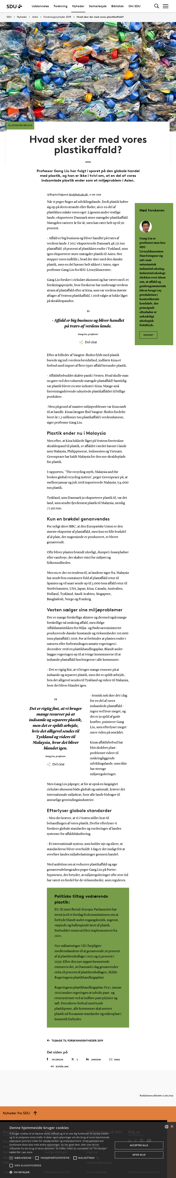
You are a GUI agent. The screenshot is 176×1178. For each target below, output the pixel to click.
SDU (9, 17)
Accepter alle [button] (139, 1145)
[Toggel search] (156, 6)
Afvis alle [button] (139, 1154)
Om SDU (134, 6)
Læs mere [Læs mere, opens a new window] (27, 1152)
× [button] (171, 1126)
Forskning (60, 6)
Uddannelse (40, 6)
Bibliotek (117, 6)
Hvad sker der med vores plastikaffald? (100, 17)
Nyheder (78, 6)
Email (114, 1051)
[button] (11, 1158)
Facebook (55, 1051)
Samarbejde (98, 6)
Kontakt (148, 325)
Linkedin (93, 1051)
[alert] (88, 1150)
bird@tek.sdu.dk (78, 186)
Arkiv (35, 17)
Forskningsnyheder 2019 (57, 17)
